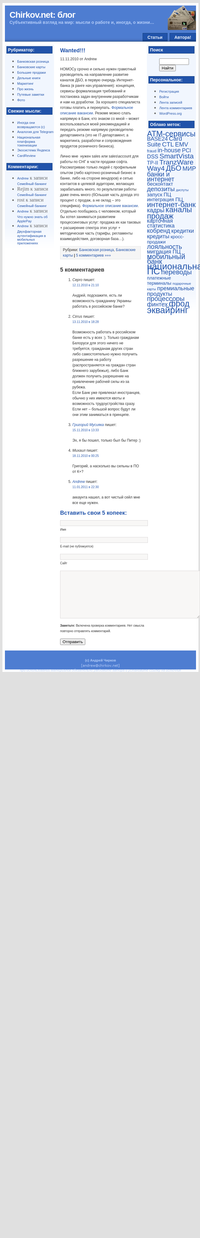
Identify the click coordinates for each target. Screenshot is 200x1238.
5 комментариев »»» (93, 255)
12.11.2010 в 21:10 (85, 285)
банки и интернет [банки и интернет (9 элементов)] (160, 177)
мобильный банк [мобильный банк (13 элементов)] (166, 259)
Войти (164, 97)
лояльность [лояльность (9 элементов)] (164, 246)
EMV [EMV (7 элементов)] (181, 144)
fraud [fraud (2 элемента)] (151, 151)
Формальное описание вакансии (110, 206)
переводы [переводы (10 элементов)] (176, 272)
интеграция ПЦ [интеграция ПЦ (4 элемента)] (165, 199)
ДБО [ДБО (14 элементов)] (173, 168)
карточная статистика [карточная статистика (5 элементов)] (161, 223)
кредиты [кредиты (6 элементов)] (158, 236)
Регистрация (169, 91)
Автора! (183, 37)
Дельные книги (28, 78)
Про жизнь (25, 89)
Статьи (155, 37)
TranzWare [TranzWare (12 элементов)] (176, 162)
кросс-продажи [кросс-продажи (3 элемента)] (165, 239)
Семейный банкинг (32, 184)
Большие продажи (31, 72)
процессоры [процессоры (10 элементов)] (165, 298)
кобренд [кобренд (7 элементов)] (158, 230)
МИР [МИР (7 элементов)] (189, 168)
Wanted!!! (72, 50)
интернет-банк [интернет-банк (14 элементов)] (171, 204)
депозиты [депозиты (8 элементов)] (161, 188)
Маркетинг (25, 83)
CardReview (26, 156)
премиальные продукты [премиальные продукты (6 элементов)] (170, 291)
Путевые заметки (30, 94)
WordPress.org (170, 113)
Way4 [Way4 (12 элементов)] (156, 168)
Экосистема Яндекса (33, 150)
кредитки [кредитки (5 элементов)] (182, 231)
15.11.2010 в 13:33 (85, 430)
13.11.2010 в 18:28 (85, 322)
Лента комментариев (175, 108)
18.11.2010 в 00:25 (85, 456)
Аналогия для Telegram (35, 132)
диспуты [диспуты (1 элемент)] (182, 190)
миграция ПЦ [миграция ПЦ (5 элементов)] (164, 252)
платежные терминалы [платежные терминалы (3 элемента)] (159, 280)
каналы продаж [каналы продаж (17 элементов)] (169, 212)
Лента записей (170, 102)
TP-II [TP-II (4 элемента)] (152, 163)
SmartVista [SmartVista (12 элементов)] (177, 156)
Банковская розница (33, 61)
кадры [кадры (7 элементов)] (155, 210)
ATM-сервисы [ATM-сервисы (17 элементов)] (171, 133)
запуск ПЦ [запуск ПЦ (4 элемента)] (159, 195)
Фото (21, 100)
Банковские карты (31, 67)
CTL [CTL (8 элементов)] (168, 144)
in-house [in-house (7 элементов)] (169, 150)
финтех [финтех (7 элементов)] (157, 304)
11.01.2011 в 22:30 (85, 487)
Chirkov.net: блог (42, 15)
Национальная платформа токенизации (28, 141)
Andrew (23, 178)
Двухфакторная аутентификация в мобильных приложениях (31, 237)
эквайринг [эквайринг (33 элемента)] (167, 310)
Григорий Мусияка (88, 425)
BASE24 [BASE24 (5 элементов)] (157, 139)
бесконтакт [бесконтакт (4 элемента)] (160, 184)
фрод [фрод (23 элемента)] (179, 303)
